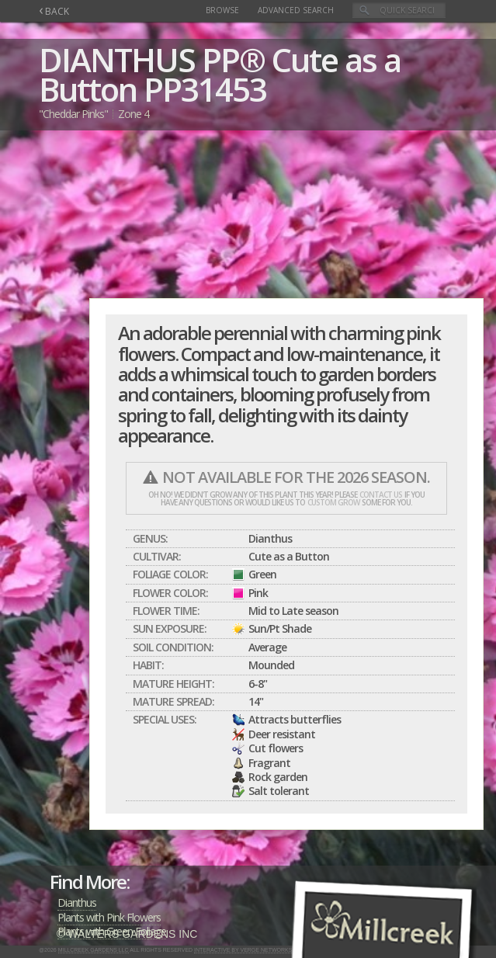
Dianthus (76, 902)
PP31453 (205, 89)
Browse (222, 10)
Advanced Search (296, 10)
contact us (380, 494)
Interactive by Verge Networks (243, 950)
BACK (54, 11)
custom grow (333, 502)
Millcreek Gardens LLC (93, 950)
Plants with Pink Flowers (109, 917)
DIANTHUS (117, 59)
